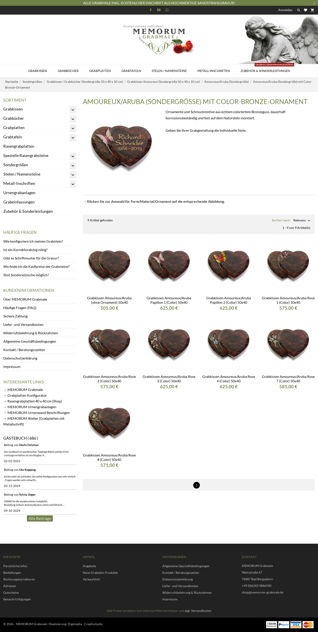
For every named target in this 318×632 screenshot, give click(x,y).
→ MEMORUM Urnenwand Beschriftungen (36, 412)
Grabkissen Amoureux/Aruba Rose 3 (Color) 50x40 (169, 375)
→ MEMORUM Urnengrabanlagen (29, 407)
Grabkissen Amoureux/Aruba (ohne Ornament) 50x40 (109, 296)
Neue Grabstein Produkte (100, 572)
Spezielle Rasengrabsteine (25, 155)
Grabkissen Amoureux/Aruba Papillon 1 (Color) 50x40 (169, 296)
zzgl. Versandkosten (198, 611)
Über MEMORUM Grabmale (25, 299)
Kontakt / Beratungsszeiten (24, 350)
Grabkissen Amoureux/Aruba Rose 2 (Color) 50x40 (109, 375)
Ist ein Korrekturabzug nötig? (25, 249)
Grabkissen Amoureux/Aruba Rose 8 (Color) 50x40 (109, 453)
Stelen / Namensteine (169, 71)
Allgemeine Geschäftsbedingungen (29, 341)
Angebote (89, 566)
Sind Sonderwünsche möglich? (26, 275)
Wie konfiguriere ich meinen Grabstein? (33, 241)
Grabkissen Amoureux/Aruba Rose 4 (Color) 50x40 (228, 375)
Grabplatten (100, 71)
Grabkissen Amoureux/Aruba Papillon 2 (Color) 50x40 (228, 296)
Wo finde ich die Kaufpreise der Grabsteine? (36, 266)
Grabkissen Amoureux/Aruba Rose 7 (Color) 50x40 (288, 375)
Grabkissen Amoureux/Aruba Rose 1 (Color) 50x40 (288, 296)
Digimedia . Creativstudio (85, 624)
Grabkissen (37, 71)
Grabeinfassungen (19, 201)
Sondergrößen (15, 164)
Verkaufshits (91, 579)
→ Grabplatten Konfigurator (25, 395)
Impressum (11, 366)
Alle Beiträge (40, 518)
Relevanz (299, 220)
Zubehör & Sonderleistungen (267, 68)
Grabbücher (68, 71)
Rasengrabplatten (18, 146)
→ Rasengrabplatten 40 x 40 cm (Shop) (32, 401)
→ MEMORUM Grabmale (23, 389)
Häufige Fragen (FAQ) (19, 307)
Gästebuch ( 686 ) (20, 438)
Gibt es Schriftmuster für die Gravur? (31, 258)
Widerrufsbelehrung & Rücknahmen (30, 333)
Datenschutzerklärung (20, 358)
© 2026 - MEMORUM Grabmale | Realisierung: (35, 624)
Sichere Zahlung (15, 316)
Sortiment (14, 100)
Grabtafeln (131, 71)
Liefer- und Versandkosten (23, 324)
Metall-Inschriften (213, 71)
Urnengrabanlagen (19, 192)
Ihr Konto (11, 557)
